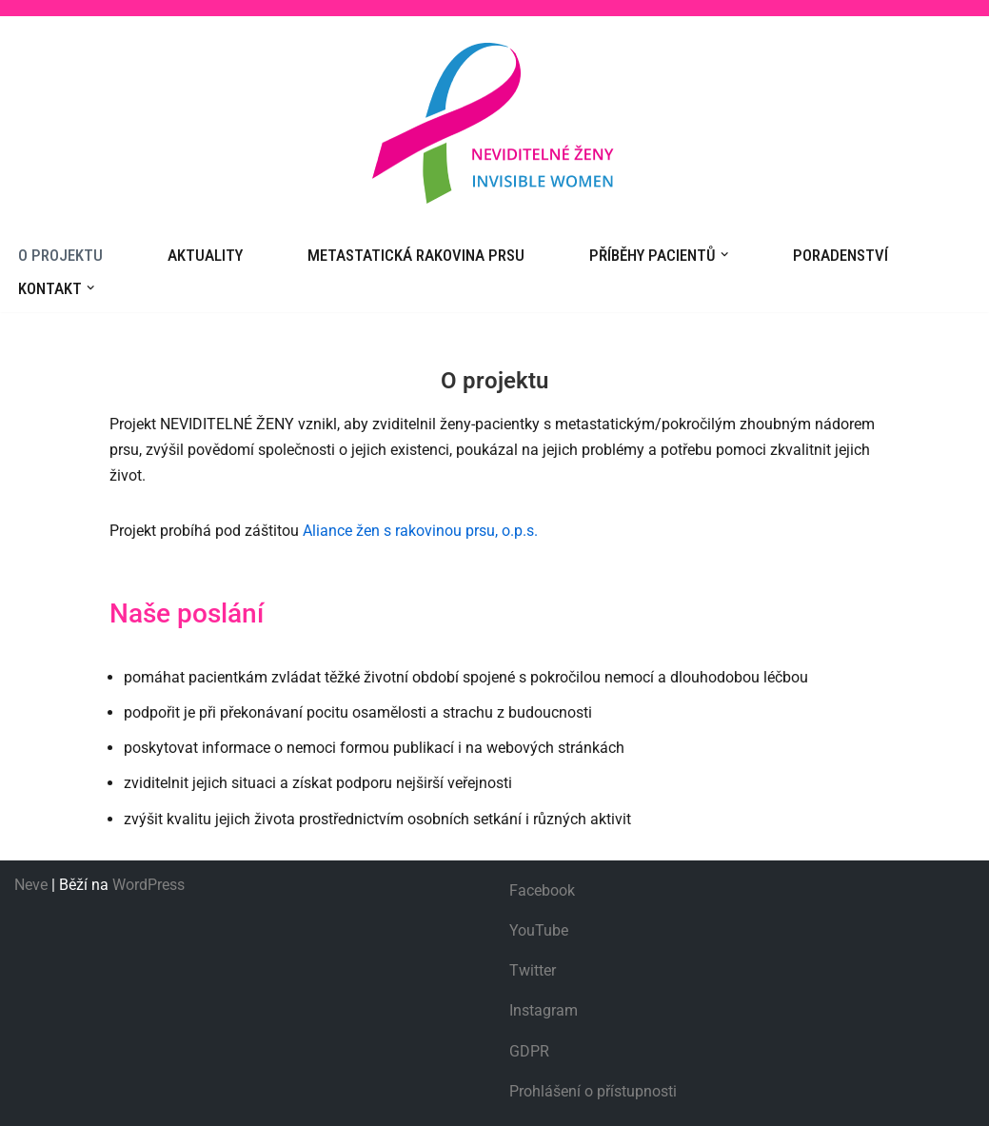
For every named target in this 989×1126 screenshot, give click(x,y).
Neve (31, 885)
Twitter (532, 970)
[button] (724, 254)
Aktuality (205, 255)
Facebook (542, 890)
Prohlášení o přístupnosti (593, 1091)
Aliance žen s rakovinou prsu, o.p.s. (420, 531)
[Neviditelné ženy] (495, 123)
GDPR (529, 1051)
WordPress (148, 885)
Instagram (543, 1010)
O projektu (60, 255)
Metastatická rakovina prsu (415, 255)
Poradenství (840, 255)
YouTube (538, 930)
